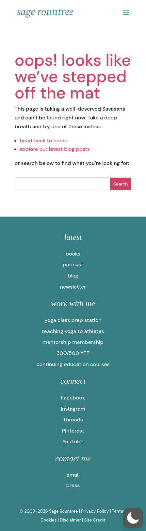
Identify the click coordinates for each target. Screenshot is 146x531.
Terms (118, 511)
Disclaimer (70, 520)
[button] (133, 518)
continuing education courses (73, 364)
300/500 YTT (73, 353)
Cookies (49, 520)
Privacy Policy (95, 511)
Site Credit (94, 520)
